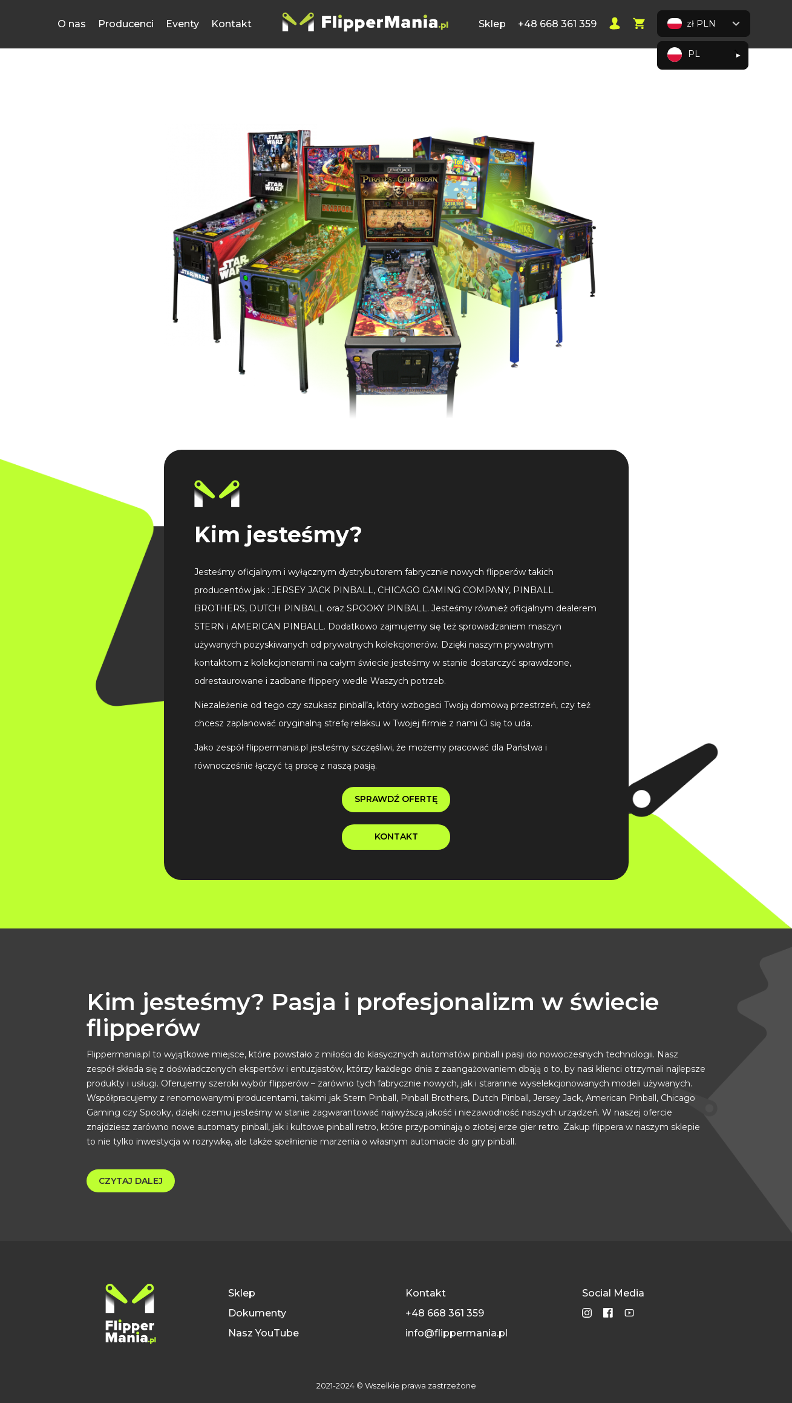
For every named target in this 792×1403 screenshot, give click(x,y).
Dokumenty (257, 1313)
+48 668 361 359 (557, 24)
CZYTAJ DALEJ (131, 1180)
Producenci (126, 24)
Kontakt (231, 24)
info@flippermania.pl (456, 1333)
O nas (71, 24)
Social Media (613, 1293)
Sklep (492, 24)
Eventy (182, 24)
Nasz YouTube (263, 1333)
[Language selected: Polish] (702, 55)
